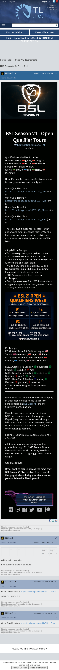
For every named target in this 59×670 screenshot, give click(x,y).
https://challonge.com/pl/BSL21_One (25, 191)
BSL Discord (29, 403)
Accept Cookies (20, 668)
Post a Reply (21, 66)
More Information (38, 668)
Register (12, 1)
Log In (4, 1)
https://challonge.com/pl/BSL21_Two (25, 200)
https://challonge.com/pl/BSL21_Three (26, 210)
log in (23, 648)
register (34, 648)
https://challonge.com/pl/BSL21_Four (25, 219)
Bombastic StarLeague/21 (29, 144)
